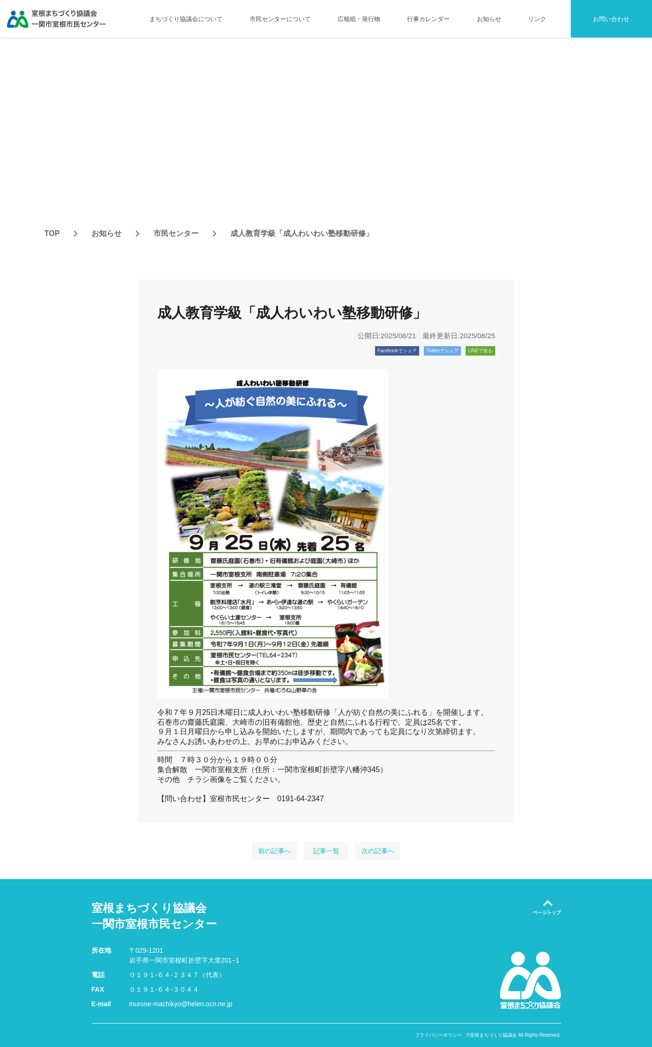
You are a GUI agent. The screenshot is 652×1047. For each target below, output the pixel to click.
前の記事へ (274, 851)
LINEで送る (480, 350)
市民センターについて (280, 19)
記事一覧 (326, 851)
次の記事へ (377, 851)
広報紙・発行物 (359, 19)
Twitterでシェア (442, 350)
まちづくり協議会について (185, 19)
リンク (537, 19)
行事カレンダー (428, 19)
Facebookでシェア (397, 350)
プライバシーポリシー (438, 1035)
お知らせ (489, 19)
